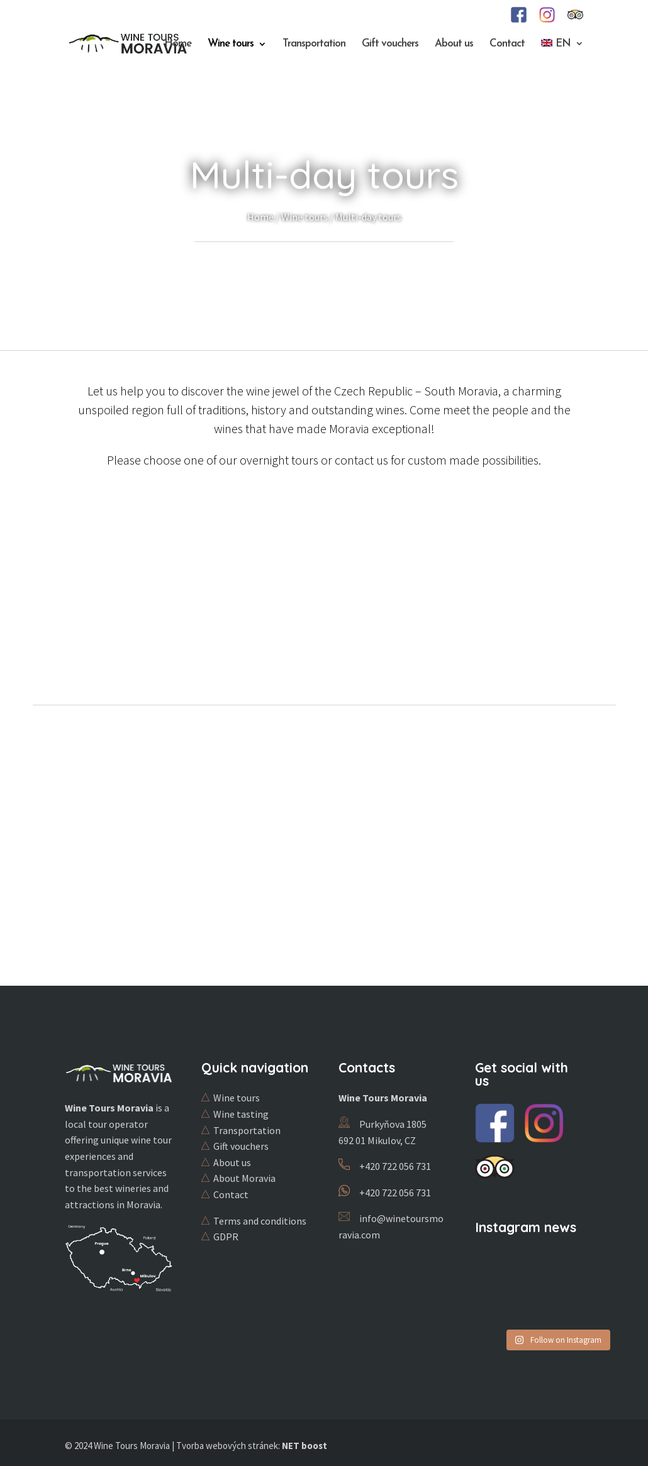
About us (454, 44)
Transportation (313, 44)
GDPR (225, 1236)
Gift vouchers (390, 44)
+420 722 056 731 (395, 1166)
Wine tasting (241, 1114)
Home (177, 44)
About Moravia (244, 1178)
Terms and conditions (259, 1221)
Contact (507, 44)
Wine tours (231, 44)
